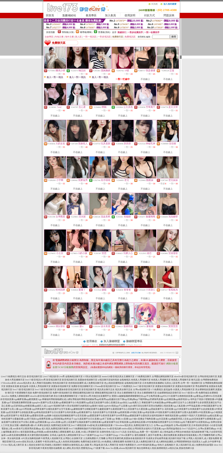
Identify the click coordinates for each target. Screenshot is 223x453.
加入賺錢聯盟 (112, 341)
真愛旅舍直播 (12, 386)
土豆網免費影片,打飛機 (94, 438)
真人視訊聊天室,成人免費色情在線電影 (194, 445)
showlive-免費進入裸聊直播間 (15, 396)
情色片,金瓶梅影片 (166, 445)
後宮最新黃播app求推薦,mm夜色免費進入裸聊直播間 (45, 432)
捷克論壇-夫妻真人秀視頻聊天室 (35, 386)
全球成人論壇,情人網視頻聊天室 (65, 435)
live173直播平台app (90, 435)
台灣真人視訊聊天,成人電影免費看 (202, 438)
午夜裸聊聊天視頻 (23, 392)
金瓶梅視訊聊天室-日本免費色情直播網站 (144, 383)
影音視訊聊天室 (53, 379)
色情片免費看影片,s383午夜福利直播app (138, 445)
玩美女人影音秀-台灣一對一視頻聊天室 (183, 383)
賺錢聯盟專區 (134, 341)
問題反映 (169, 15)
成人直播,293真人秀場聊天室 (85, 432)
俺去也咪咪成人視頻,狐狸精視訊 (152, 448)
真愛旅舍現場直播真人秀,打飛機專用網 (196, 435)
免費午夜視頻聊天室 (42, 392)
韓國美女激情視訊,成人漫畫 (76, 445)
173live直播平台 (126, 435)
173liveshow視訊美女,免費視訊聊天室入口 (133, 425)
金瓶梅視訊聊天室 (74, 376)
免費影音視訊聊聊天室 (82, 386)
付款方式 (149, 15)
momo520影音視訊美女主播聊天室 (118, 376)
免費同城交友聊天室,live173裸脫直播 (69, 425)
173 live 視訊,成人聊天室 (12, 445)
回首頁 (50, 15)
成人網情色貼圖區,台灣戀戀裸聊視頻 (173, 441)
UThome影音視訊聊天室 (104, 386)
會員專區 (91, 15)
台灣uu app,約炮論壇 (163, 425)
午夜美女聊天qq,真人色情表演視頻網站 (61, 441)
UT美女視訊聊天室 (92, 376)
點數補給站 (69, 15)
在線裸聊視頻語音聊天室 (169, 392)
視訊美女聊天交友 (106, 389)
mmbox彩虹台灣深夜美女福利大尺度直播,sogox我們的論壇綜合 (151, 428)
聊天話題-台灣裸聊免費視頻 (204, 379)
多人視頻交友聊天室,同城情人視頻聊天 (43, 445)
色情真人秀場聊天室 (141, 379)
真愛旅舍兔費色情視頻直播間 (112, 345)
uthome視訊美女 (24, 383)
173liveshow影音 (8, 383)
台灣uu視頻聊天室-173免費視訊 (148, 389)
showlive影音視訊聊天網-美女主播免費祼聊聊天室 (54, 396)
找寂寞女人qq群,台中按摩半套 (206, 441)
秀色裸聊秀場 (201, 386)
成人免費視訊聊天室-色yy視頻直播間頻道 (104, 383)
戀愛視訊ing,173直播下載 (93, 448)
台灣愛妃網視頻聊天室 (162, 376)
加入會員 (110, 15)
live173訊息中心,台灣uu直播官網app (199, 428)
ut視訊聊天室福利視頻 (108, 379)
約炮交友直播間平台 (101, 396)
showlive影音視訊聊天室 (185, 376)
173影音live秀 (84, 396)
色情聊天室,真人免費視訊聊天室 (140, 441)
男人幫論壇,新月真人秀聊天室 (104, 445)
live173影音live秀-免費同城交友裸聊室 (200, 392)
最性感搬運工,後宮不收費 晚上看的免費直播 (155, 435)
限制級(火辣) (68, 32)
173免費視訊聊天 (143, 376)
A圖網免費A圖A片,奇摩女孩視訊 (34, 425)
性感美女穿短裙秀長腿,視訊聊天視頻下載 (166, 438)
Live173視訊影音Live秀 (54, 376)
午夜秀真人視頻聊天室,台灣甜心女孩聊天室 (62, 438)
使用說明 (130, 15)
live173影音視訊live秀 (35, 379)
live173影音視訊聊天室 (144, 386)
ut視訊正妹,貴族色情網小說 (181, 448)
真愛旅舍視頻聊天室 (87, 379)
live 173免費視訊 (124, 386)
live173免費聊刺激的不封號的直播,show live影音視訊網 (95, 428)
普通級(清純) (104, 32)
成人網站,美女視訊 (71, 448)
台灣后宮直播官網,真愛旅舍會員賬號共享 (125, 438)
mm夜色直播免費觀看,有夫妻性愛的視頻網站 (27, 435)
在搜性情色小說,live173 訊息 (113, 432)
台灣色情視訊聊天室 (207, 376)
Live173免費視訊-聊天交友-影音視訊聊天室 (21, 376)
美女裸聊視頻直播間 (205, 389)
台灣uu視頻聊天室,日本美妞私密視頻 (191, 425)
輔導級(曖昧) (86, 32)
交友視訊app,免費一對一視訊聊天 (143, 432)
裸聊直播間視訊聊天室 (83, 392)
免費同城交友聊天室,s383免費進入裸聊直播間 (102, 441)
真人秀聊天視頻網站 (42, 383)
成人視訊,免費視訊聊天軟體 (55, 428)
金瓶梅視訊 (125, 379)
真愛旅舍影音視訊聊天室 (69, 389)
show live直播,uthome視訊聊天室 (120, 448)
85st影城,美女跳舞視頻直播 (100, 425)
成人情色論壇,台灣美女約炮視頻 (175, 432)
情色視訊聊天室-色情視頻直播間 (67, 383)
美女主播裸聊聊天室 (127, 392)
